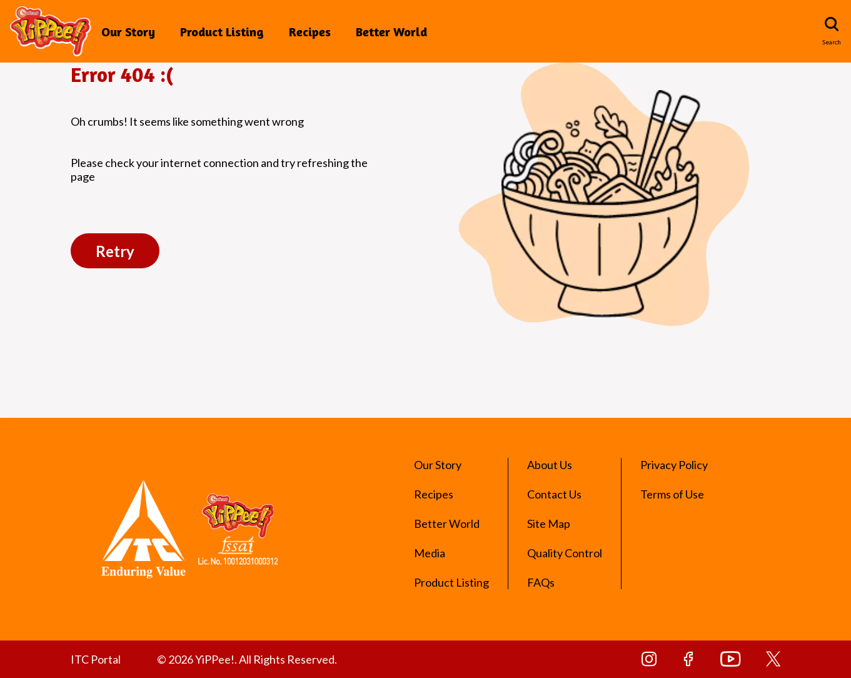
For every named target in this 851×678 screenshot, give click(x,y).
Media (429, 553)
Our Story (128, 31)
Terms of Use (672, 494)
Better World (391, 31)
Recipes (310, 31)
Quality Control (564, 553)
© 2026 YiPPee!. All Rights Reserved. (247, 659)
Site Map (548, 523)
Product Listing (222, 31)
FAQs (541, 582)
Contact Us (554, 494)
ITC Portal (96, 659)
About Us (549, 465)
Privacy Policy (674, 465)
